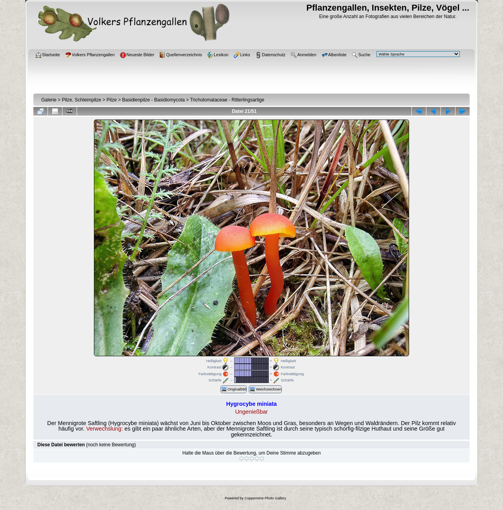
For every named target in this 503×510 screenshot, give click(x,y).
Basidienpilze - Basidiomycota (153, 100)
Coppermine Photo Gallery (265, 498)
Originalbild (233, 389)
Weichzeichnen (265, 389)
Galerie (49, 100)
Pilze (111, 100)
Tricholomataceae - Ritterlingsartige (227, 100)
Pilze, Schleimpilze (81, 100)
